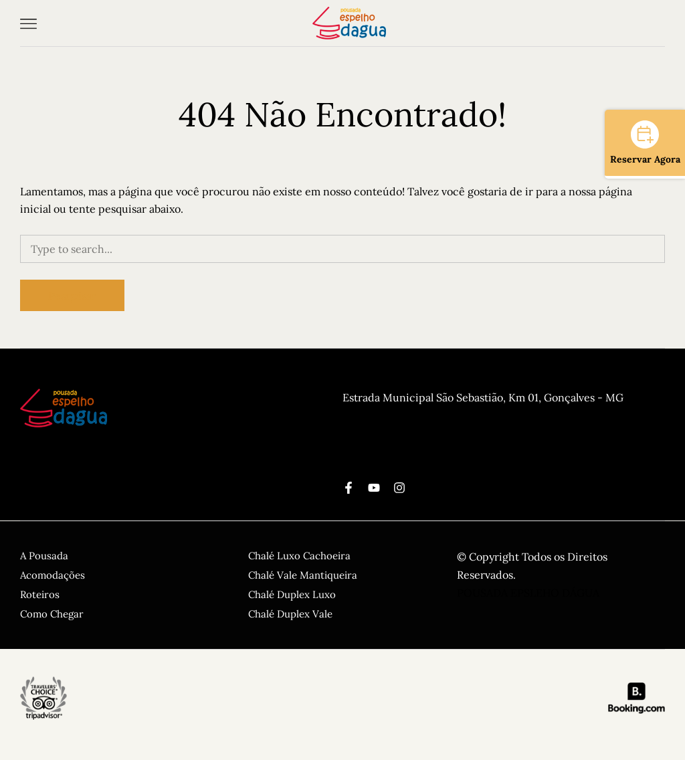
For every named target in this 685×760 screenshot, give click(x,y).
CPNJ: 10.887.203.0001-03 (406, 434)
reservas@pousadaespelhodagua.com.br (441, 452)
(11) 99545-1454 (379, 416)
